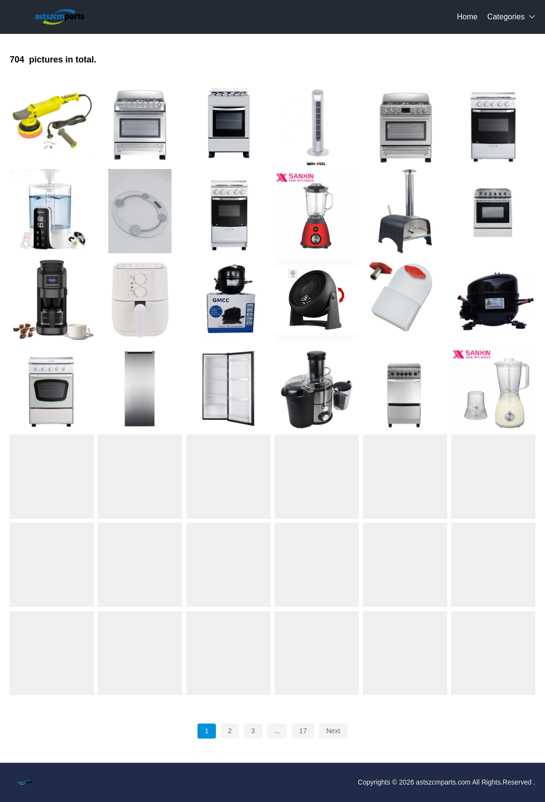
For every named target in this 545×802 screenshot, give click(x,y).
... (277, 731)
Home (467, 17)
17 (303, 731)
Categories (506, 17)
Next (333, 731)
